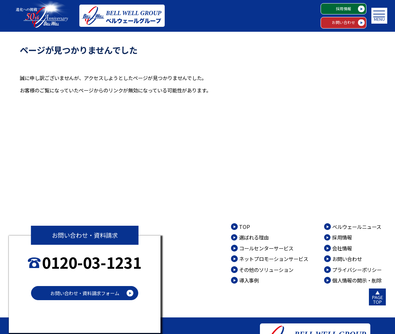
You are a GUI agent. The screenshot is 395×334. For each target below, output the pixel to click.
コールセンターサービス (266, 248)
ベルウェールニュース (356, 226)
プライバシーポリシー (357, 269)
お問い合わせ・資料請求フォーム (84, 293)
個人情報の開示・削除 (357, 280)
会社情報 (342, 248)
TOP (244, 226)
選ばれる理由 (254, 237)
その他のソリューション (266, 269)
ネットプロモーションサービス (273, 258)
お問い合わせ (343, 22)
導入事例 (249, 280)
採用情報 (343, 8)
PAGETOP (377, 299)
